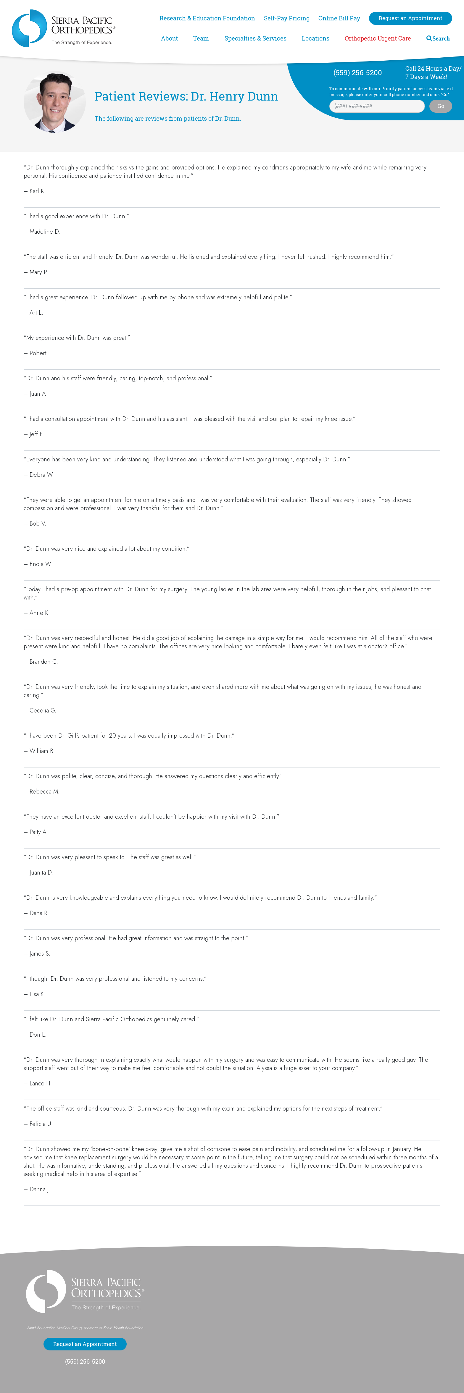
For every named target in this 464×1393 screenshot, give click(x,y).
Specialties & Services (255, 38)
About (169, 38)
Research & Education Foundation (207, 18)
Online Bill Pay (339, 18)
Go (441, 105)
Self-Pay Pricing (287, 18)
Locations (315, 38)
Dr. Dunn (227, 118)
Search (441, 38)
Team (201, 38)
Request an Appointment (410, 18)
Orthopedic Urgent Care (378, 38)
